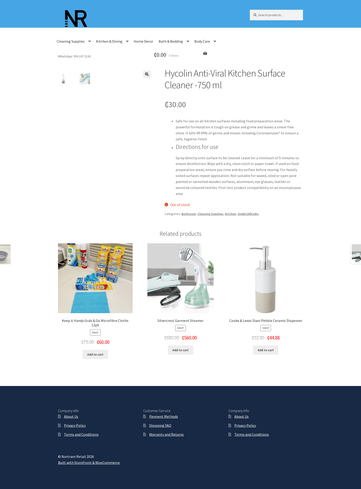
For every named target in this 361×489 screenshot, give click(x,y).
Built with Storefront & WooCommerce (89, 462)
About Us (71, 416)
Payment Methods (163, 416)
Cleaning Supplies (71, 41)
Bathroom (188, 214)
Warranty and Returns (166, 434)
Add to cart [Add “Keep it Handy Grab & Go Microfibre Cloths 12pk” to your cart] (95, 354)
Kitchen (230, 214)
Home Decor (143, 41)
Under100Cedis (248, 214)
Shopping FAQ (160, 425)
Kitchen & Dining (109, 41)
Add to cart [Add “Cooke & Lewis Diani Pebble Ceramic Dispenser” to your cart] (266, 350)
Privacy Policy (75, 425)
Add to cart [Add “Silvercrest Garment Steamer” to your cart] (180, 350)
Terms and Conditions (81, 434)
